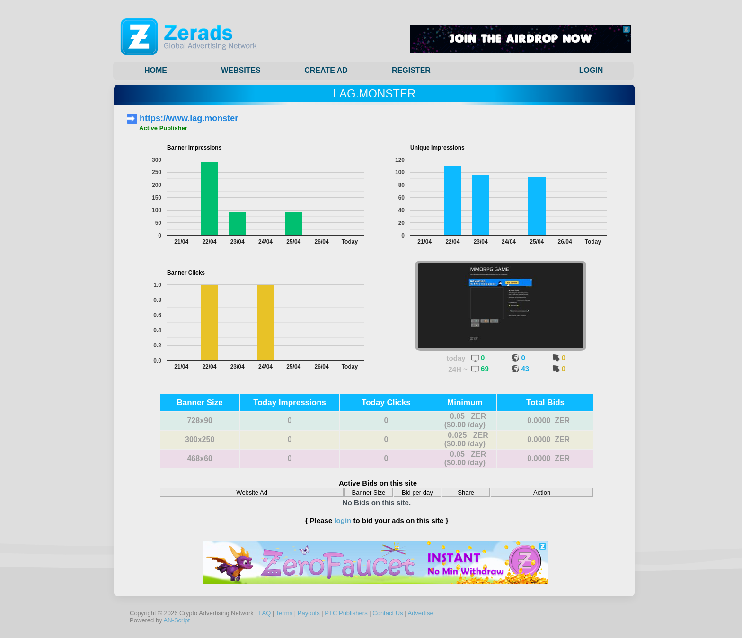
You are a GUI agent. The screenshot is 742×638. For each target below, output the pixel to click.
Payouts (309, 613)
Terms (284, 613)
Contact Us (387, 613)
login (342, 520)
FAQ (264, 613)
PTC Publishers (346, 613)
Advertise (420, 613)
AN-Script (177, 620)
